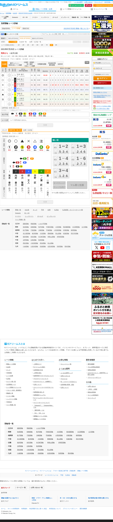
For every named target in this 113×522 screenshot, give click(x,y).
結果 (49, 210)
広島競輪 (33, 240)
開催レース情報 (11, 364)
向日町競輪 (42, 237)
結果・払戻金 (27, 130)
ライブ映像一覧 (20, 219)
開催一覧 (18, 210)
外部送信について (55, 508)
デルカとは (64, 379)
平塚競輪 (49, 230)
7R (47, 45)
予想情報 (9, 373)
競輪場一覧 (9, 393)
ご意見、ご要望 (92, 389)
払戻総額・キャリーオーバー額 (72, 210)
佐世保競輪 (51, 246)
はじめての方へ (77, 5)
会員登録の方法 (38, 370)
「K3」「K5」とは (39, 413)
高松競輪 (26, 243)
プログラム (44, 34)
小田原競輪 (57, 230)
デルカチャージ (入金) (104, 5)
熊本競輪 (67, 246)
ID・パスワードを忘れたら (69, 381)
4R (33, 45)
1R (19, 45)
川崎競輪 (41, 230)
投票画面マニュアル (39, 395)
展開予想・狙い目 (15, 130)
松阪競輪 (66, 233)
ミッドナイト (29, 216)
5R (37, 45)
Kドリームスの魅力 (39, 367)
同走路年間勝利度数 (52, 64)
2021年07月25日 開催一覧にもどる (76, 28)
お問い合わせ (88, 2)
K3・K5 (26, 213)
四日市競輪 (74, 233)
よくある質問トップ (67, 373)
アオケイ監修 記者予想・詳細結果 (64, 471)
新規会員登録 (102, 52)
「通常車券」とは (38, 410)
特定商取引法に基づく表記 (38, 508)
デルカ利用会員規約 (94, 367)
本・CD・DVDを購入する (68, 498)
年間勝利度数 (41, 64)
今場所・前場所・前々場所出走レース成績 (29, 64)
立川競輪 (84, 227)
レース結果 (9, 376)
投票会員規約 (92, 370)
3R (28, 45)
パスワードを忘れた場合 (103, 106)
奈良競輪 (33, 237)
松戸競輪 (26, 230)
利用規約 (24, 508)
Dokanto (18, 213)
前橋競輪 (33, 227)
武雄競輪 (43, 246)
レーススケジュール (51, 475)
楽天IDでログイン (102, 83)
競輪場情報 (6, 28)
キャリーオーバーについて (41, 402)
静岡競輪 (74, 230)
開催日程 (26, 28)
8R (51, 45)
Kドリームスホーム (31, 471)
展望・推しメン (63, 34)
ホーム (2, 13)
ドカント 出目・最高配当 (13, 390)
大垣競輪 (43, 233)
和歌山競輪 (51, 237)
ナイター (18, 216)
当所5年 (60, 64)
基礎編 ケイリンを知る (40, 416)
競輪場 (74, 475)
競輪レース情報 (82, 471)
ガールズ (40, 216)
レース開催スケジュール (13, 387)
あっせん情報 (53, 34)
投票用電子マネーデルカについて (43, 376)
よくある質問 (78, 2)
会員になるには (65, 376)
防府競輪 (41, 240)
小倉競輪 (26, 246)
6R (42, 45)
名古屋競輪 (26, 233)
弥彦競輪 (26, 227)
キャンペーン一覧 (66, 364)
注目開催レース (11, 384)
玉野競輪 (26, 240)
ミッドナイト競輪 (11, 399)
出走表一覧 (23, 42)
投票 (89, 5)
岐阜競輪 (35, 233)
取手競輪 (41, 227)
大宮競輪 (58, 227)
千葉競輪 (33, 230)
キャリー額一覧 (11, 381)
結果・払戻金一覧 (35, 42)
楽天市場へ (107, 2)
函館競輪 (26, 224)
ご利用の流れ (37, 373)
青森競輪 (33, 224)
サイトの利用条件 (93, 395)
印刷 (87, 62)
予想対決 (9, 402)
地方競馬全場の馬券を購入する (98, 498)
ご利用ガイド (37, 364)
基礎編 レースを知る (39, 419)
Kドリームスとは (45, 471)
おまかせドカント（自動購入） (42, 381)
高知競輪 (43, 243)
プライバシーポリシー (94, 377)
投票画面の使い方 (38, 392)
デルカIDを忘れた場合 (103, 108)
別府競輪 (8, 13)
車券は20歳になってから (100, 92)
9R (56, 45)
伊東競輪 (66, 230)
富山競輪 (58, 233)
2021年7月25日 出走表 (25, 13)
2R (23, 45)
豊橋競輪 (50, 233)
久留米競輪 (34, 246)
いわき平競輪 (42, 224)
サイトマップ (98, 2)
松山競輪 (50, 243)
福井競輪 (26, 237)
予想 (42, 210)
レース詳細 (13, 42)
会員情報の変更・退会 (67, 384)
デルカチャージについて (40, 378)
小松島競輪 (34, 243)
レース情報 (16, 28)
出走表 (15, 13)
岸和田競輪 (60, 237)
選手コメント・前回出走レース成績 (15, 64)
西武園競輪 (66, 227)
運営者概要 (91, 364)
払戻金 (56, 210)
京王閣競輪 (76, 227)
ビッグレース (51, 216)
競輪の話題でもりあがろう (10, 498)
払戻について (37, 384)
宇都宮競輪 (49, 227)
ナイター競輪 (10, 396)
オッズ (4, 130)
